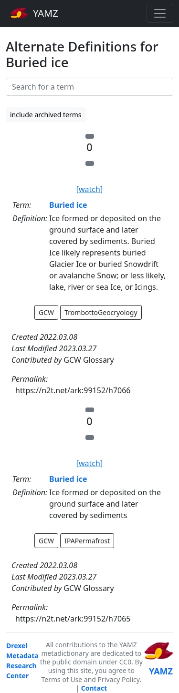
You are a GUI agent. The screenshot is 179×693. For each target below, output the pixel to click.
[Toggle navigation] (160, 13)
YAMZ (34, 13)
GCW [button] (46, 312)
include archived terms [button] (46, 114)
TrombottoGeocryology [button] (100, 312)
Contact (94, 688)
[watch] (89, 189)
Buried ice (68, 205)
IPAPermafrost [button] (87, 540)
